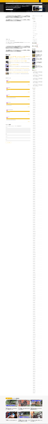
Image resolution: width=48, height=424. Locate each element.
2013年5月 (34, 303)
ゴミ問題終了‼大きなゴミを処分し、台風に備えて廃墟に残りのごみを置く (24, 415)
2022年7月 (34, 111)
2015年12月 (34, 249)
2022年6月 (34, 113)
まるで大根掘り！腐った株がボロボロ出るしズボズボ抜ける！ (24, 403)
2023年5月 (34, 94)
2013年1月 (34, 310)
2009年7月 (34, 369)
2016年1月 (34, 247)
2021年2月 (34, 141)
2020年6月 (34, 155)
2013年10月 (34, 294)
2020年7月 (34, 153)
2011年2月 (34, 341)
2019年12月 (34, 165)
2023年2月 (34, 99)
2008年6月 (34, 381)
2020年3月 (34, 160)
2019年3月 (34, 181)
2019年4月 (34, 179)
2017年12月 (34, 207)
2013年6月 (34, 301)
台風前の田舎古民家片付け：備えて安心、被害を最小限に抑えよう (36, 403)
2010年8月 (34, 350)
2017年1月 (34, 226)
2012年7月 (34, 320)
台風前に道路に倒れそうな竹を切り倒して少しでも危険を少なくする (11, 403)
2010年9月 (34, 348)
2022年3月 (34, 118)
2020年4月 (34, 158)
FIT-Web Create (16, 422)
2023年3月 (34, 97)
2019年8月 (34, 172)
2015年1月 (34, 268)
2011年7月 (34, 334)
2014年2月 (34, 287)
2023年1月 (34, 101)
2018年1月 (34, 205)
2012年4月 (34, 324)
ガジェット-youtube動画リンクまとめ (14, 421)
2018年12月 (34, 186)
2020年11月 (34, 146)
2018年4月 (34, 200)
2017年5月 (34, 219)
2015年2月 (34, 266)
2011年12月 (34, 329)
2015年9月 (34, 254)
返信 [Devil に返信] (28, 84)
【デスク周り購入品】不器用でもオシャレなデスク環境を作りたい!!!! (39, 62)
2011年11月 (34, 331)
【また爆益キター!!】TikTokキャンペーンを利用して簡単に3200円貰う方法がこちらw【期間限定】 (18, 20)
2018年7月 (34, 195)
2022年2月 (34, 120)
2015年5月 (34, 261)
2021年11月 (34, 125)
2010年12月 (34, 343)
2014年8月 (34, 277)
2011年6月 (34, 336)
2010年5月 (34, 355)
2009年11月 (34, 364)
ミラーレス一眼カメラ (35, 33)
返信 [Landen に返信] (28, 99)
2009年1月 (34, 378)
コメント (7, 127)
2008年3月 (34, 383)
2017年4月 (34, 221)
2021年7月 (34, 132)
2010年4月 (34, 357)
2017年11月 (34, 209)
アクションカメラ (35, 23)
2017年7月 (34, 216)
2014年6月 (34, 280)
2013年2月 (34, 308)
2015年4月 (34, 263)
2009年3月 (34, 376)
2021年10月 (34, 127)
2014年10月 (34, 273)
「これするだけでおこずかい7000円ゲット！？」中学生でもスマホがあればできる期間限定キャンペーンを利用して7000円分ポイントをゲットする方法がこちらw (18, 16)
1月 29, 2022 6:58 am (8, 111)
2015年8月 (34, 256)
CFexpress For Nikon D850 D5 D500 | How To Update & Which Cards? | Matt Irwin (19, 68)
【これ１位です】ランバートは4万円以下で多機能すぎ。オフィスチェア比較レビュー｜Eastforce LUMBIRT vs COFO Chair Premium (39, 55)
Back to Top (24, 419)
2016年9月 (34, 233)
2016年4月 (34, 242)
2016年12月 (34, 228)
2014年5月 (34, 282)
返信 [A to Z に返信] (28, 121)
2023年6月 (34, 92)
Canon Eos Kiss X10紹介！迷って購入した (14, 64)
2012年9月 (34, 317)
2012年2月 (34, 327)
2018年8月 (34, 193)
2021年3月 (34, 139)
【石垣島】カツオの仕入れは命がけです (11, 414)
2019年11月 (34, 167)
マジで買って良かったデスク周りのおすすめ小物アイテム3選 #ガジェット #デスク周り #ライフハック (37, 72)
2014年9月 (34, 275)
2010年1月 (34, 362)
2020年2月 (34, 162)
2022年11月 (34, 104)
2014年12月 (34, 270)
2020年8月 (34, 151)
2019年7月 (34, 174)
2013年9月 (34, 296)
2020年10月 (34, 148)
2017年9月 (34, 212)
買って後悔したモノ (35, 40)
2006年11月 (34, 385)
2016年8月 (34, 235)
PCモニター (34, 19)
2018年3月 (34, 202)
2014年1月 (34, 289)
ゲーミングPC (34, 28)
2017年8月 (34, 214)
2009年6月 (34, 371)
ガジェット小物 (34, 26)
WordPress (22, 422)
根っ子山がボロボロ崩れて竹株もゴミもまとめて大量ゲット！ (36, 415)
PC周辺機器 (34, 21)
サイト (6, 139)
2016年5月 (34, 240)
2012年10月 (34, 315)
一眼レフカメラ (10, 9)
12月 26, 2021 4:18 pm (9, 89)
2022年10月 (34, 106)
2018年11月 (34, 188)
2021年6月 (34, 134)
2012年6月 (34, 322)
